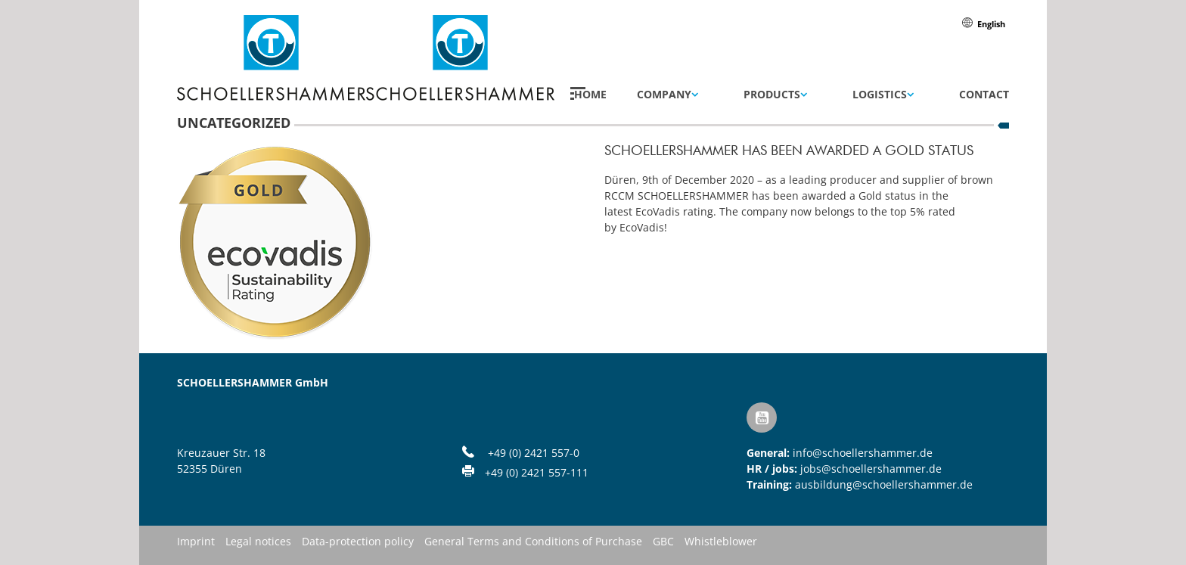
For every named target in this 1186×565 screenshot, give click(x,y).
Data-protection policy (358, 542)
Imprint (196, 542)
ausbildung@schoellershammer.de (884, 484)
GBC (663, 542)
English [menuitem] (991, 23)
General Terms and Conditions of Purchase (533, 542)
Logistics (879, 94)
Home (590, 94)
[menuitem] (991, 23)
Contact (984, 94)
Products (772, 94)
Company (664, 94)
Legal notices (258, 542)
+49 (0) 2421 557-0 (533, 452)
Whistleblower (721, 542)
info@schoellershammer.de (863, 452)
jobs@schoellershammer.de (871, 468)
